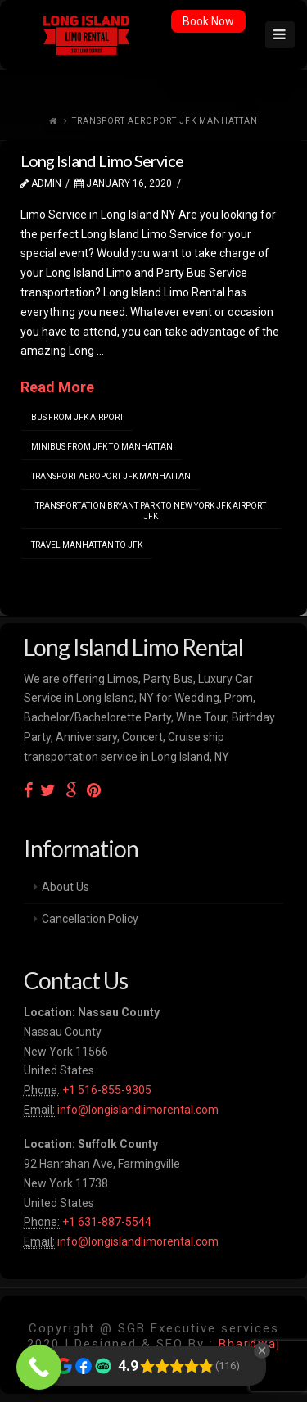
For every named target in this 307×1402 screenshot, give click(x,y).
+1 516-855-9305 (105, 1090)
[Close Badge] (262, 1350)
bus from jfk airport (77, 417)
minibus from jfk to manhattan (102, 446)
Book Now (208, 21)
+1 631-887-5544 (105, 1221)
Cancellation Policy (90, 918)
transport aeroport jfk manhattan (111, 476)
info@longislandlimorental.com (138, 1109)
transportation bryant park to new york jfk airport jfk (150, 511)
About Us (65, 886)
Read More (57, 387)
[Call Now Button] (38, 1367)
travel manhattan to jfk (86, 544)
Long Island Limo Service (101, 160)
